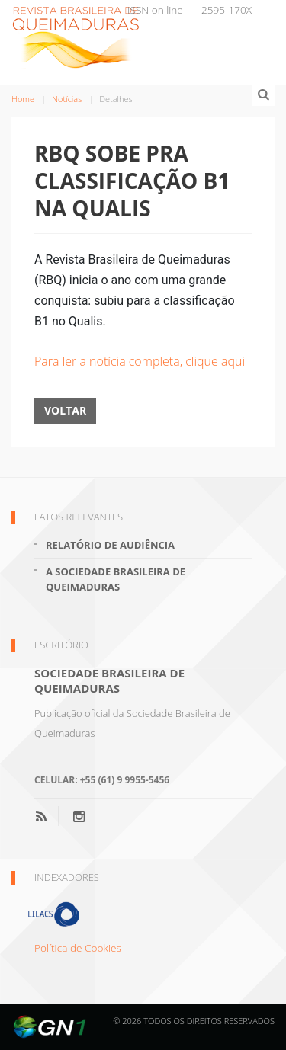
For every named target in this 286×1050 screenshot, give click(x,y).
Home (22, 98)
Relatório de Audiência (110, 545)
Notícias (67, 98)
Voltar (65, 410)
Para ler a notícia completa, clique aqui (139, 361)
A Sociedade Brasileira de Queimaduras (115, 579)
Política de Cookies (77, 947)
